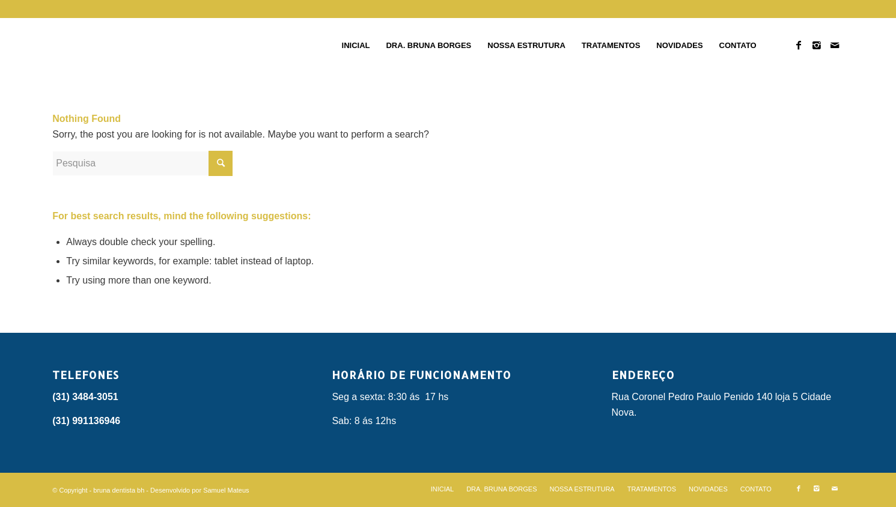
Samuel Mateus (226, 490)
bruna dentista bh (118, 490)
